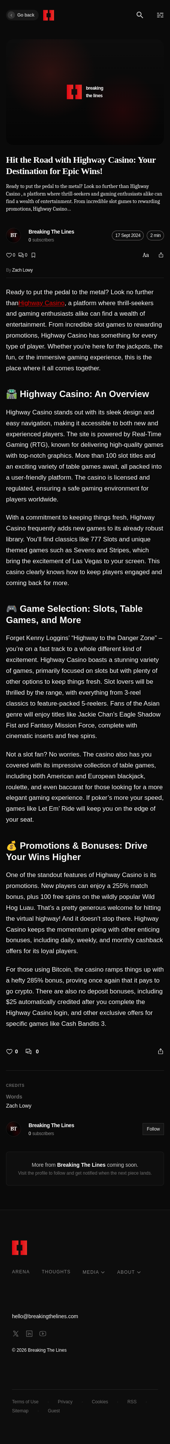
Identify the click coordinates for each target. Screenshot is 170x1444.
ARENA (21, 1271)
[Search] (139, 15)
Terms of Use (25, 1401)
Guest (54, 1410)
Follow (153, 1129)
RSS (132, 1401)
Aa (146, 255)
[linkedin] (29, 1333)
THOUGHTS (56, 1271)
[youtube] (43, 1333)
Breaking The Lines (51, 232)
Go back (21, 15)
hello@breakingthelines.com (45, 1316)
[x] (16, 1333)
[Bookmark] (33, 255)
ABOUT (129, 1272)
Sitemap (20, 1410)
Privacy (65, 1401)
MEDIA (94, 1272)
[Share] (161, 255)
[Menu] (160, 15)
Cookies (100, 1401)
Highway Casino (41, 303)
